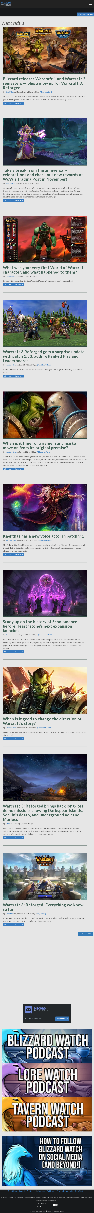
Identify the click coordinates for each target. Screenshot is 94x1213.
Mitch (8, 824)
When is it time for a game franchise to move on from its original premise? (39, 445)
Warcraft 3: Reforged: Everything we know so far (43, 907)
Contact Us (31, 1191)
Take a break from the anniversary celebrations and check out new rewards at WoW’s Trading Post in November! (43, 174)
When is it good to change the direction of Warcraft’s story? (42, 721)
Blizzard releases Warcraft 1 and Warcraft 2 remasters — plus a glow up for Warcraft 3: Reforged (44, 83)
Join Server (62, 1018)
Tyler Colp (10, 914)
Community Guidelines (46, 1191)
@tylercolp (41, 914)
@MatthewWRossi (44, 365)
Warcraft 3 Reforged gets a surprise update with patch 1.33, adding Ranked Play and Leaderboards (44, 356)
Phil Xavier (10, 276)
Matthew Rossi (11, 365)
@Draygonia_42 (46, 92)
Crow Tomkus (11, 635)
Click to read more (13, 103)
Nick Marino (11, 183)
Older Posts (85, 934)
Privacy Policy (62, 1191)
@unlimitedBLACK (45, 635)
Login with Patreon (85, 14)
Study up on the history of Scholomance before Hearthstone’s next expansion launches (40, 626)
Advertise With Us (77, 1191)
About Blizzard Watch (16, 1191)
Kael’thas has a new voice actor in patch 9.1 (43, 536)
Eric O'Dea (10, 92)
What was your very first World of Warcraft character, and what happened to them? (44, 269)
